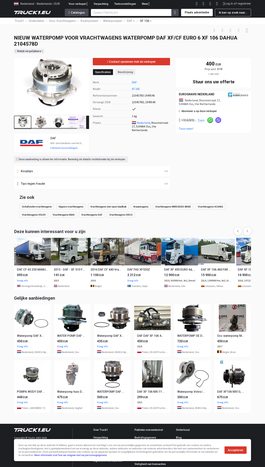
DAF (134, 82)
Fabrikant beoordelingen (64, 148)
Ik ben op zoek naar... (233, 12)
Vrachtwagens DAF (91, 214)
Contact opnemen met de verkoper (131, 61)
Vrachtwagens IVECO (120, 214)
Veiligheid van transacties (150, 464)
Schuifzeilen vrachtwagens (37, 206)
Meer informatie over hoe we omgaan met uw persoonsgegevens (70, 455)
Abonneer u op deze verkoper (198, 111)
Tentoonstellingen (125, 3)
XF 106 (136, 89)
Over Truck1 (100, 429)
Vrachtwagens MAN (63, 214)
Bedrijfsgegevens (145, 437)
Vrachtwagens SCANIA (210, 206)
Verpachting (101, 3)
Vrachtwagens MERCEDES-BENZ (173, 206)
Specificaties (103, 72)
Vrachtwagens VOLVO (34, 214)
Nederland (143, 123)
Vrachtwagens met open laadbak (108, 206)
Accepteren (235, 450)
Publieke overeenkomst (149, 429)
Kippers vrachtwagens (71, 206)
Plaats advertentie (197, 12)
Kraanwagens (140, 206)
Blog (179, 437)
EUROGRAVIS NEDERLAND (196, 94)
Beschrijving (125, 72)
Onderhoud (183, 429)
